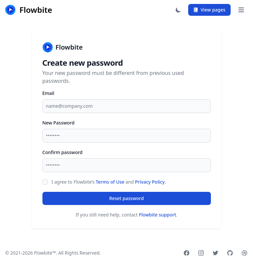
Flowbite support (157, 215)
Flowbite (62, 47)
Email (48, 93)
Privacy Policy (149, 182)
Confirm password (62, 152)
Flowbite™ (45, 253)
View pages (209, 10)
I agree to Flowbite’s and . (109, 182)
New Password (58, 123)
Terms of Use (110, 182)
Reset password (126, 198)
